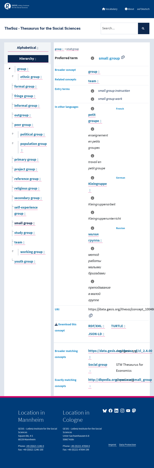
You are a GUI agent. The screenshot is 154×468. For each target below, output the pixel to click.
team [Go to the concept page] (18, 242)
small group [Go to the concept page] (23, 223)
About (129, 9)
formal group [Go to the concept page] (24, 86)
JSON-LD (95, 334)
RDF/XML (95, 326)
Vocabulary (109, 9)
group (58, 49)
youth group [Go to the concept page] (23, 261)
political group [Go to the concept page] (31, 134)
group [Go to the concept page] (21, 69)
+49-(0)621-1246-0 (35, 446)
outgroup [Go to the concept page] (21, 115)
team (92, 81)
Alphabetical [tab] (26, 48)
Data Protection (127, 444)
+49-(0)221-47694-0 (80, 446)
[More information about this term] (93, 58)
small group (72, 49)
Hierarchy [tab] (26, 58)
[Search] (144, 28)
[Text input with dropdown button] (119, 28)
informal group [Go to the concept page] (25, 105)
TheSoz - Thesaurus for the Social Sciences (42, 28)
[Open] (13, 77)
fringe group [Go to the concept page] (23, 96)
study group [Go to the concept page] (23, 233)
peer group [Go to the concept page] (22, 125)
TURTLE (117, 326)
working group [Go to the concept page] (31, 252)
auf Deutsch (143, 9)
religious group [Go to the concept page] (25, 188)
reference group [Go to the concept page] (26, 179)
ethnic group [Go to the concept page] (30, 77)
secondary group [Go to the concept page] (27, 198)
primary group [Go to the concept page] (25, 159)
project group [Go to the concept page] (24, 169)
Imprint (112, 444)
